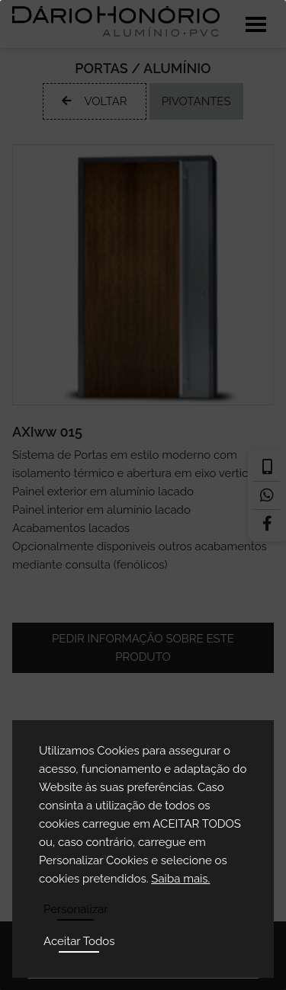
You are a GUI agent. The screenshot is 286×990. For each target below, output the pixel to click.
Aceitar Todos (79, 941)
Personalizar (75, 909)
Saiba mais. (180, 879)
